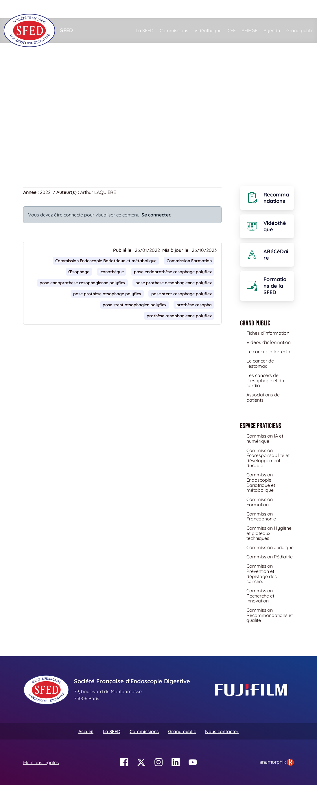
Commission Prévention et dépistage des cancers (261, 573)
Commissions (174, 30)
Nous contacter (222, 731)
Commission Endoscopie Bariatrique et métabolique (105, 260)
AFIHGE (249, 30)
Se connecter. (156, 215)
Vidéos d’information (268, 342)
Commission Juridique (270, 547)
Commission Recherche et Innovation (260, 596)
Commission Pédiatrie (269, 557)
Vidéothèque (208, 30)
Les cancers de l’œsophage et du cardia (265, 380)
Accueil (32, 69)
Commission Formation (189, 260)
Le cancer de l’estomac (260, 363)
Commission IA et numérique (264, 438)
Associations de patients (263, 397)
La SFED (145, 30)
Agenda (271, 30)
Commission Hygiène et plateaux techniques (269, 533)
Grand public (300, 30)
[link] (276, 762)
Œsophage (78, 271)
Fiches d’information (267, 333)
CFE (232, 30)
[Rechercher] (158, 9)
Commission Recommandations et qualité (269, 615)
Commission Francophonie (261, 516)
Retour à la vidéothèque (52, 149)
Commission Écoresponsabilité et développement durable (268, 458)
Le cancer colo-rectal (269, 351)
